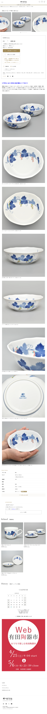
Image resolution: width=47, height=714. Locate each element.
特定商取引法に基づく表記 (6, 690)
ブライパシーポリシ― (5, 687)
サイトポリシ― (4, 685)
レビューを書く (23, 512)
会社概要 (3, 682)
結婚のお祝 (18, 72)
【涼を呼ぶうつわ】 (36, 72)
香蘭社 (4, 72)
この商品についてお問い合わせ (9, 69)
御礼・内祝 (23, 72)
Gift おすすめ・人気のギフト (11, 72)
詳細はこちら (24, 491)
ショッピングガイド (7, 70)
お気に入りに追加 (11, 54)
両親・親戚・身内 (29, 72)
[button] (1, 22)
